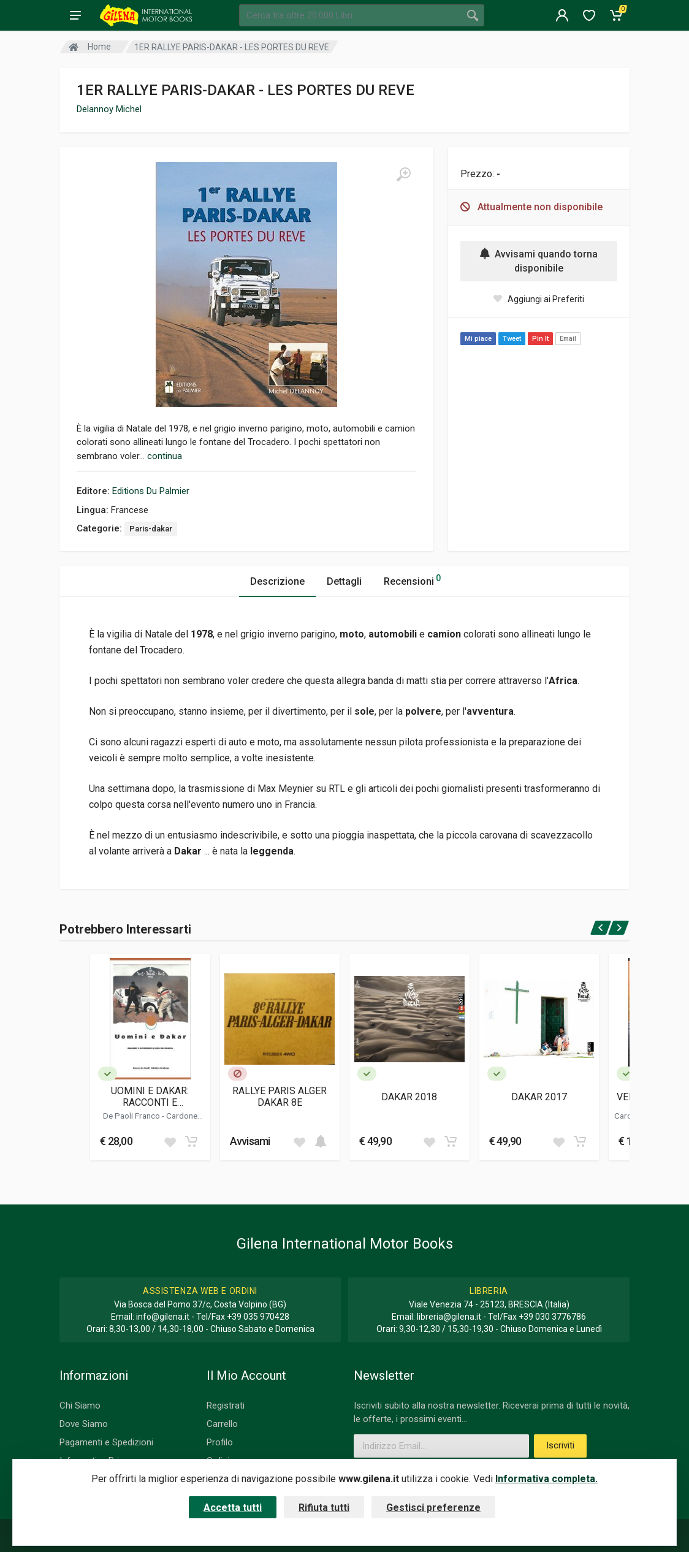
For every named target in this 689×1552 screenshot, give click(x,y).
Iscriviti (560, 1445)
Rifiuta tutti (324, 1507)
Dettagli (344, 581)
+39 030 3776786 (552, 1317)
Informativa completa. (546, 1479)
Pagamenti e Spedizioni (106, 1442)
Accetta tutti (233, 1507)
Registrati (226, 1405)
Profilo (220, 1442)
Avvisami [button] (250, 1141)
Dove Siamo (83, 1423)
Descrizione (277, 581)
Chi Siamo (80, 1405)
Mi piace (478, 339)
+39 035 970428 (258, 1317)
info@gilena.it (162, 1317)
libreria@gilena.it (449, 1317)
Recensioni (412, 579)
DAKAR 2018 (409, 1097)
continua (164, 456)
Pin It (540, 339)
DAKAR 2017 (539, 1097)
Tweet (512, 339)
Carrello (222, 1423)
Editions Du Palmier (150, 490)
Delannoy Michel (109, 109)
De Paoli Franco (132, 1115)
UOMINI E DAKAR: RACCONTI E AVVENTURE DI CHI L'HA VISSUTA (150, 1096)
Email (568, 339)
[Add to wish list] (170, 1141)
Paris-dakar (150, 528)
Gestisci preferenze (433, 1507)
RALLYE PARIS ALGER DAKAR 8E (279, 1096)
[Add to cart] (191, 1141)
